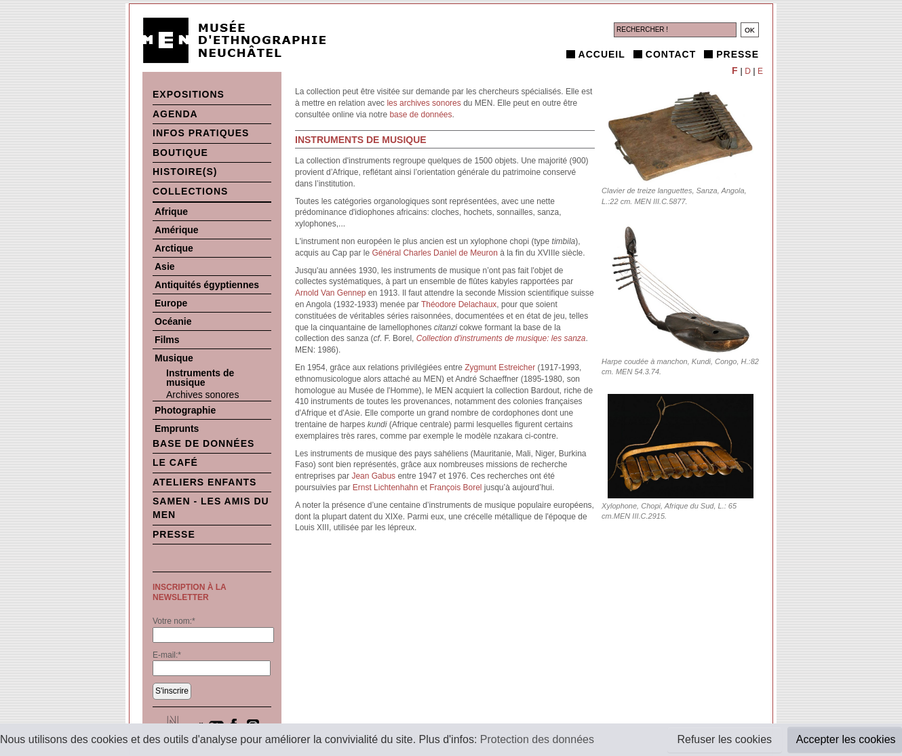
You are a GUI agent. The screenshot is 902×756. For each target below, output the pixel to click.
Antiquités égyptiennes (207, 284)
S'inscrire (172, 691)
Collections (190, 191)
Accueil (602, 54)
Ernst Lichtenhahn (385, 487)
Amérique (177, 229)
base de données (420, 114)
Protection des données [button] (537, 739)
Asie (165, 266)
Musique (174, 358)
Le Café (175, 462)
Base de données (203, 443)
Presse (737, 54)
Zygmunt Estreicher (500, 367)
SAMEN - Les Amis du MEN (211, 508)
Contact (671, 54)
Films (167, 339)
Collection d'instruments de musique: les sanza (501, 338)
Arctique (174, 248)
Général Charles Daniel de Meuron (434, 253)
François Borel (455, 487)
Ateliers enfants (204, 482)
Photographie (185, 410)
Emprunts (177, 428)
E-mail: (167, 655)
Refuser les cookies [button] (724, 739)
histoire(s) (185, 171)
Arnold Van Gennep (330, 293)
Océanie (173, 321)
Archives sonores (202, 394)
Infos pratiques (201, 132)
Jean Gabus (373, 476)
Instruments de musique (200, 377)
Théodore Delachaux (458, 304)
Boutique (180, 152)
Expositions (188, 94)
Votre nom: (174, 621)
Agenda (175, 113)
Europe (171, 303)
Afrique (171, 211)
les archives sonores (423, 103)
